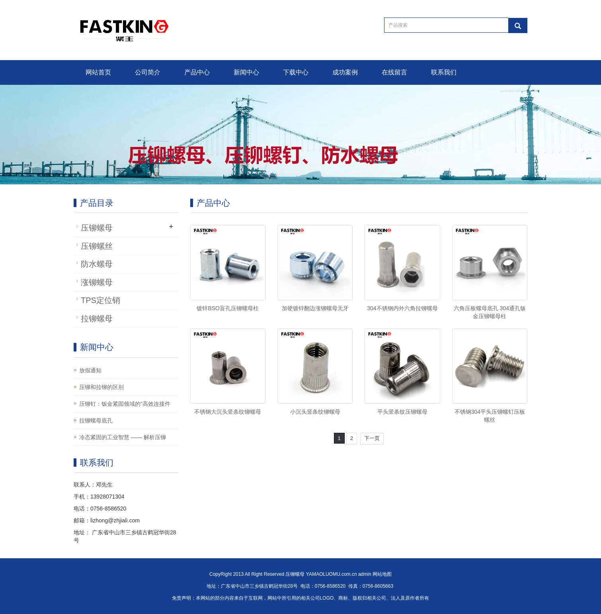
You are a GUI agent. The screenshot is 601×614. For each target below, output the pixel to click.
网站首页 (98, 72)
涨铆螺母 (97, 282)
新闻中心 (246, 72)
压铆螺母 (97, 227)
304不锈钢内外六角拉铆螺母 (402, 308)
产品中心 (197, 72)
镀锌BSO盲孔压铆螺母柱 (228, 308)
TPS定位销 (100, 300)
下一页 (372, 438)
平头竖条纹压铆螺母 (402, 412)
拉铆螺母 (97, 318)
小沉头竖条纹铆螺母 (315, 412)
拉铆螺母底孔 (96, 420)
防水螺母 (97, 264)
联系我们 (444, 72)
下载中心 (295, 72)
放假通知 (90, 370)
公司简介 (147, 72)
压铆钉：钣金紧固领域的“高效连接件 (124, 404)
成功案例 (345, 72)
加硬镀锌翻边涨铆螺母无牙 (315, 308)
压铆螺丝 (97, 246)
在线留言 (394, 72)
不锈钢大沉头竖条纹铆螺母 (227, 412)
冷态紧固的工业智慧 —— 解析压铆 (122, 437)
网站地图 (382, 574)
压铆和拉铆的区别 (101, 387)
